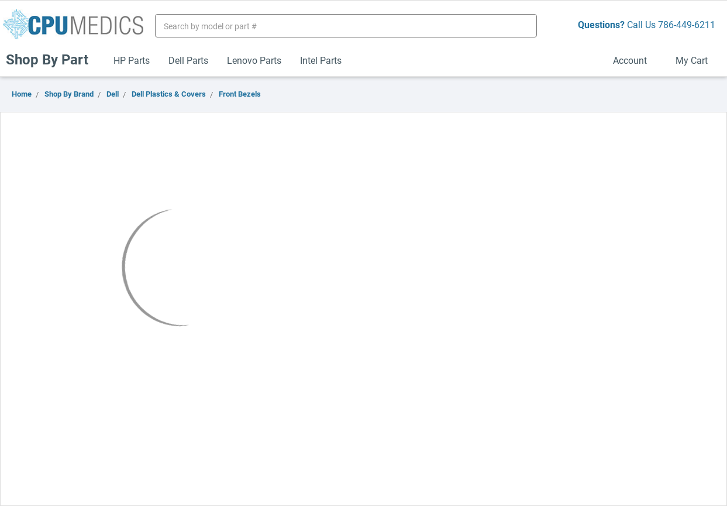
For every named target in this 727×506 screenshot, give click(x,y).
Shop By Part (52, 59)
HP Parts (131, 60)
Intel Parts (321, 60)
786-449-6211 (686, 24)
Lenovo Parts (254, 60)
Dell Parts (188, 60)
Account (635, 60)
